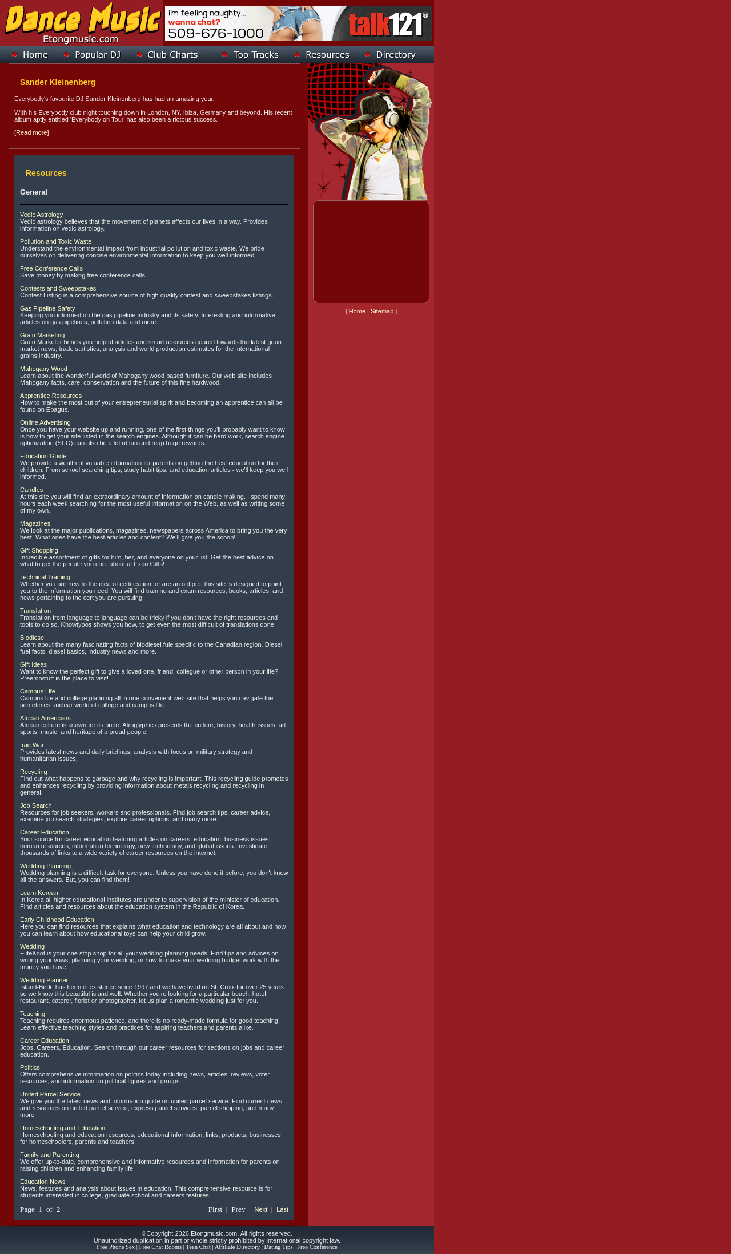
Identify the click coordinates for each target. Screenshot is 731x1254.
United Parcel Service (50, 1094)
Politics (30, 1067)
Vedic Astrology (41, 214)
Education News (43, 1181)
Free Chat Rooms (160, 1247)
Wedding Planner (44, 980)
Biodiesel (33, 637)
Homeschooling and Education (62, 1127)
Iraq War (32, 744)
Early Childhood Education (57, 919)
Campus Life (37, 691)
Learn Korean (39, 892)
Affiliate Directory (237, 1247)
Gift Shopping (39, 550)
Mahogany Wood (43, 368)
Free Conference (317, 1247)
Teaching (32, 1013)
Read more (31, 132)
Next (261, 1209)
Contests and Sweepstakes (58, 288)
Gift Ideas (33, 664)
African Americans (45, 718)
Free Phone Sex (116, 1247)
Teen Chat (198, 1247)
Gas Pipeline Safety (47, 308)
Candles (31, 489)
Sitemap (382, 311)
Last (282, 1209)
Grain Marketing (42, 335)
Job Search (36, 805)
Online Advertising (45, 422)
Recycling (33, 771)
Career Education (44, 832)
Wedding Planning (45, 865)
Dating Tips (278, 1247)
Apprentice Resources (51, 395)
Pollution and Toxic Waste (55, 241)
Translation (35, 610)
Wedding (32, 946)
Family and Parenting (49, 1154)
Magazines (35, 523)
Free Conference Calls (51, 268)
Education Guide (43, 456)
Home (357, 311)
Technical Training (45, 577)
